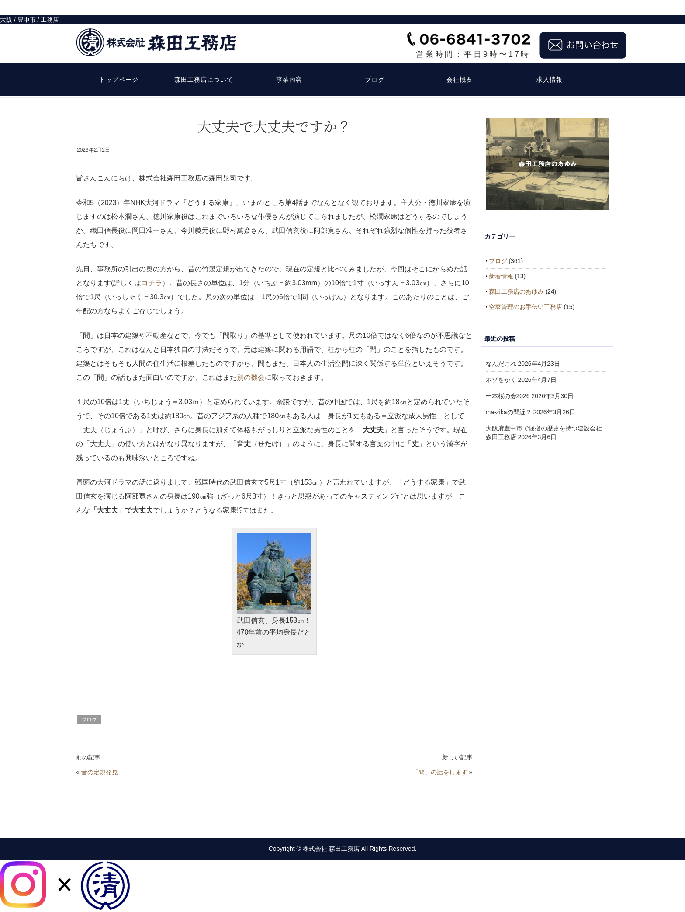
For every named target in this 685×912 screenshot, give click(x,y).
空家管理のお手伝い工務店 (525, 306)
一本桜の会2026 (508, 395)
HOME (84, 91)
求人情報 (549, 64)
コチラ (151, 283)
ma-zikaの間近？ (509, 412)
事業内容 (289, 64)
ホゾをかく (501, 379)
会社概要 (459, 64)
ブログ (374, 64)
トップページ (118, 64)
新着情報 (501, 276)
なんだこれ (501, 363)
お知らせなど (116, 91)
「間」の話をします (439, 772)
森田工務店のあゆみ (516, 291)
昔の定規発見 (99, 772)
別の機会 (251, 377)
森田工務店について (203, 64)
